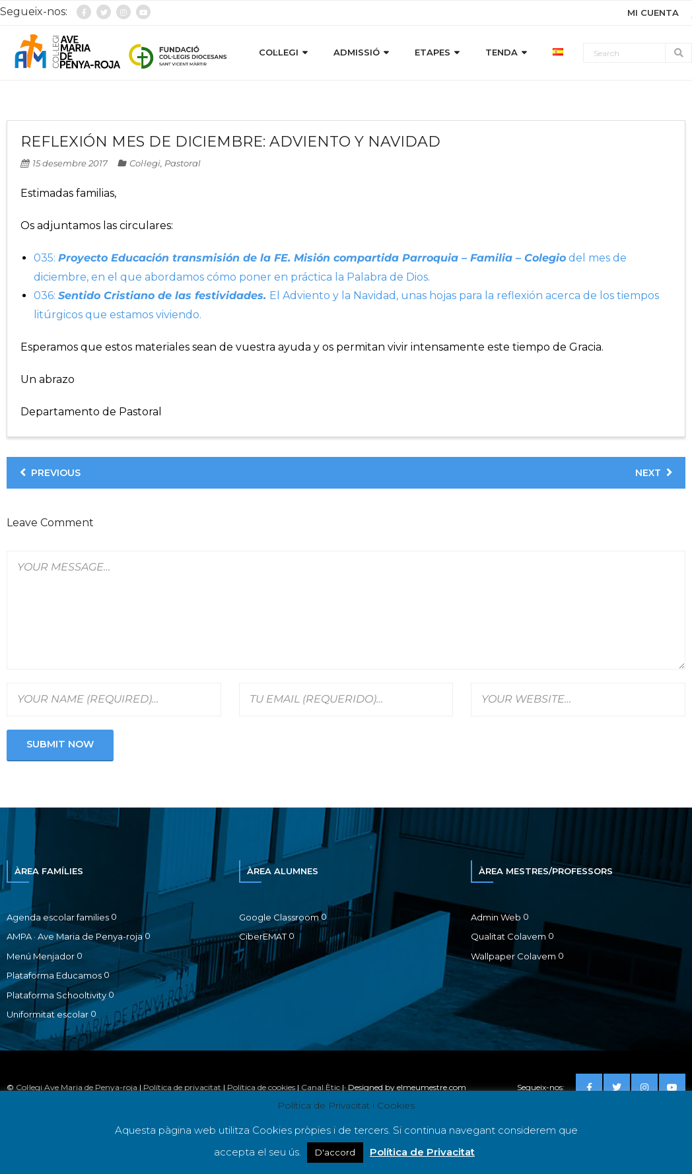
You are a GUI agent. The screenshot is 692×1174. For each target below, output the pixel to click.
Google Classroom (279, 917)
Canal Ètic (320, 1087)
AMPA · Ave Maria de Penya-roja (75, 936)
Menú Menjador (41, 956)
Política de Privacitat (422, 1152)
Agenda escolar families (58, 917)
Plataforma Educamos (54, 975)
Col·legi (144, 163)
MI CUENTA (653, 12)
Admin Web (496, 917)
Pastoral (182, 163)
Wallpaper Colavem (513, 956)
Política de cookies (261, 1087)
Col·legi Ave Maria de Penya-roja (76, 1087)
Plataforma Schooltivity (56, 995)
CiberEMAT (263, 936)
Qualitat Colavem (508, 936)
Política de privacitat (182, 1087)
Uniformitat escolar (47, 1014)
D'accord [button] (335, 1152)
